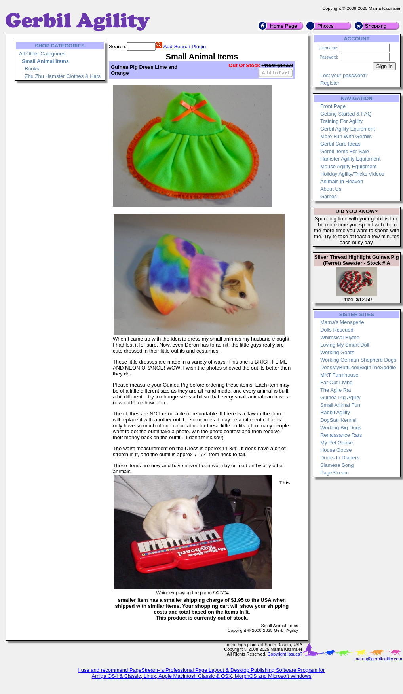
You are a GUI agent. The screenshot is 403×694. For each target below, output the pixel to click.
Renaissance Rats (341, 435)
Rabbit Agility (335, 412)
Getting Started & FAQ (345, 114)
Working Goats (337, 352)
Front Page (333, 106)
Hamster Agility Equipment (350, 159)
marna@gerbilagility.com (378, 658)
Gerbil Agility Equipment (347, 129)
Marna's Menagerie (342, 322)
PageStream (334, 473)
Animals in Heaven (341, 181)
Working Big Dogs (340, 427)
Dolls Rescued (337, 330)
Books (32, 69)
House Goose (336, 450)
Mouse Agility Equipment (348, 166)
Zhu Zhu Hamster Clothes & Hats (62, 76)
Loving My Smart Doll (344, 345)
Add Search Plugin (184, 46)
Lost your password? (344, 75)
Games (328, 196)
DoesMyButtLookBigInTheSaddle (358, 367)
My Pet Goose (336, 443)
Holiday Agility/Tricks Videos (352, 174)
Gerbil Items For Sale (344, 151)
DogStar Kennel (338, 420)
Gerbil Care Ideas (340, 144)
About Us (330, 189)
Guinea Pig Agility (340, 397)
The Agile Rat (335, 390)
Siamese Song (337, 465)
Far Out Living (336, 382)
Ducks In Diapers (339, 458)
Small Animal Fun (340, 405)
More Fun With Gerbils (346, 136)
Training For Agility (341, 121)
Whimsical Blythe (339, 337)
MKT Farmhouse (339, 375)
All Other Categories (42, 54)
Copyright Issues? (285, 654)
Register (329, 83)
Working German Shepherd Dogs (358, 360)
